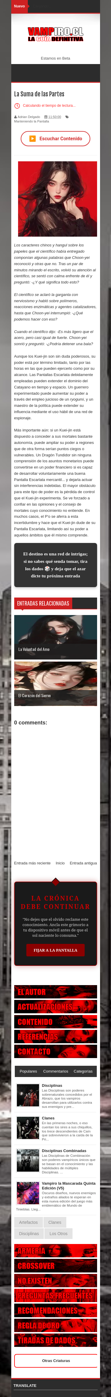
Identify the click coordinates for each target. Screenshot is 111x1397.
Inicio (60, 863)
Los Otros (58, 1233)
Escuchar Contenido (55, 138)
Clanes (48, 1118)
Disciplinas (52, 1085)
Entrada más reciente (32, 863)
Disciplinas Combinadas (64, 1150)
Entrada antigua (83, 863)
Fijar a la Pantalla (56, 950)
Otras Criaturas (56, 1360)
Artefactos (28, 1222)
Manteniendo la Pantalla (31, 121)
